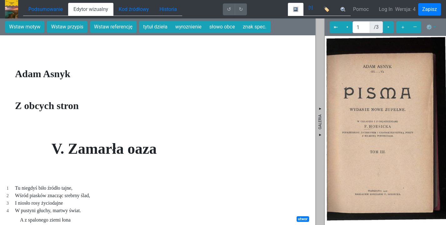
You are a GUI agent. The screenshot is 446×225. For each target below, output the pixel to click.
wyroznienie (188, 27)
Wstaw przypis (67, 27)
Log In (386, 9)
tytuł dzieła (155, 27)
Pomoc (361, 9)
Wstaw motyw (24, 27)
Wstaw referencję (113, 27)
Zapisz (429, 9)
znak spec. (255, 27)
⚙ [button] (429, 27)
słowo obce (222, 27)
